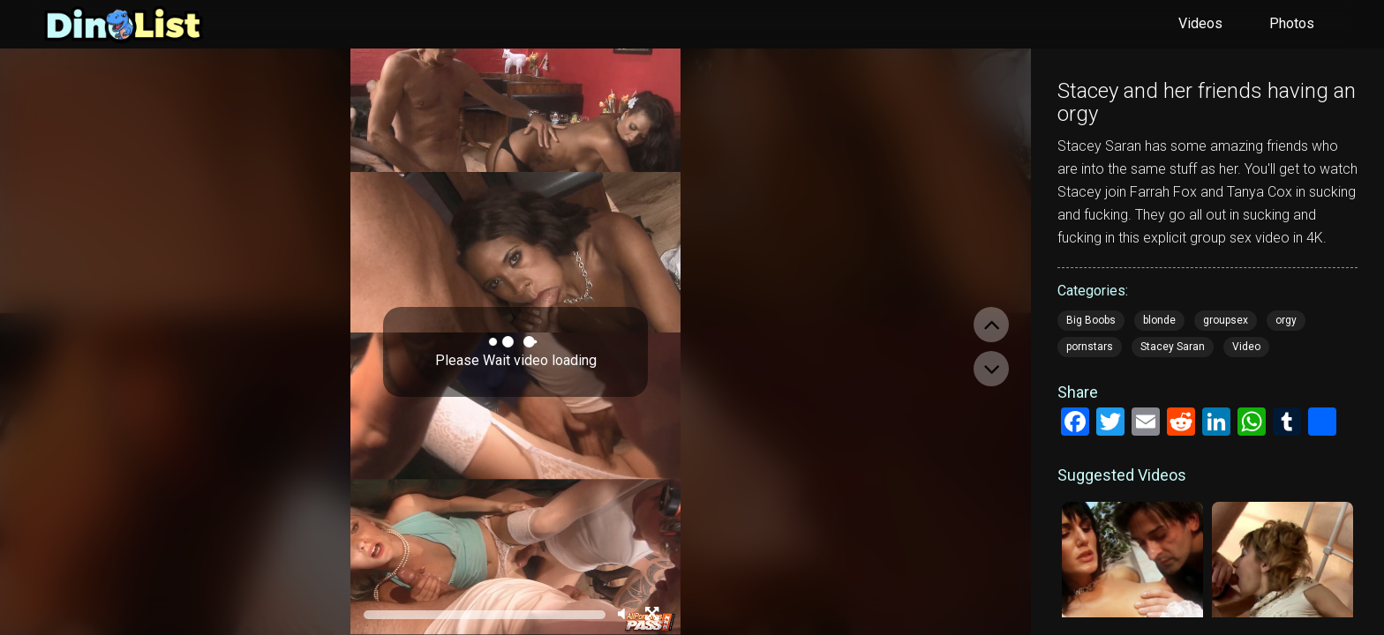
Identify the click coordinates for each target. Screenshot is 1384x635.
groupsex (1225, 320)
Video (1246, 346)
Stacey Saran (1172, 346)
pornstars (1089, 346)
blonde (1159, 320)
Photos (1291, 23)
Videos (1200, 23)
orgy (1286, 320)
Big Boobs (1091, 320)
